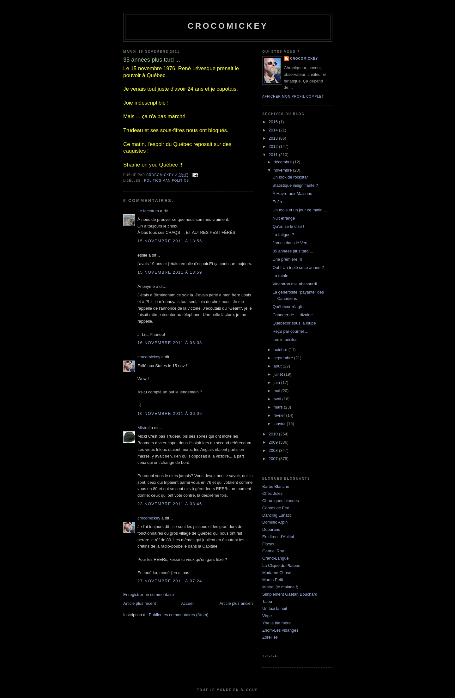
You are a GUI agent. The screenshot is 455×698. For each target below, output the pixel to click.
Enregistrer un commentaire (148, 594)
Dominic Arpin (275, 522)
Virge (267, 615)
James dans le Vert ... (292, 242)
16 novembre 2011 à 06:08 (169, 342)
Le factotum (148, 211)
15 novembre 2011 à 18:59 (169, 272)
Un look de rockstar (290, 177)
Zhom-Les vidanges (280, 630)
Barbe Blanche (275, 486)
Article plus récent (139, 603)
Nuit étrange (283, 218)
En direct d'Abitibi (278, 536)
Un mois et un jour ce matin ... (299, 210)
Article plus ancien (236, 603)
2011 (274, 154)
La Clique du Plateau (281, 565)
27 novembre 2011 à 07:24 (169, 581)
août (278, 366)
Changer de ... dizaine (292, 315)
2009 (274, 442)
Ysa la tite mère (276, 623)
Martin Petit (272, 579)
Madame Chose (276, 572)
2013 (274, 138)
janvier (280, 423)
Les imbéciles (284, 339)
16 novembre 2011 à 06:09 (169, 413)
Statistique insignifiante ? (295, 185)
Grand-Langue (275, 558)
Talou (267, 601)
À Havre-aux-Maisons (292, 193)
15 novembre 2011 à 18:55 (169, 241)
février (280, 415)
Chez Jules (272, 493)
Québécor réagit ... (289, 306)
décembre (283, 162)
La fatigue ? (283, 234)
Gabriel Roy (273, 551)
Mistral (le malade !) (280, 587)
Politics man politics (166, 180)
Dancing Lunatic (277, 515)
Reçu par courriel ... (290, 331)
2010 (274, 434)
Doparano (271, 529)
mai (278, 390)
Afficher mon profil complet (293, 96)
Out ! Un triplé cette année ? (298, 267)
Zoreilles (270, 637)
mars (279, 407)
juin (277, 382)
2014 (274, 130)
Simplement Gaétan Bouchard (289, 594)
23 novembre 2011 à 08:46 (169, 503)
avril (278, 399)
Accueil (187, 603)
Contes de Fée (275, 508)
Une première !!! (287, 259)
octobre (281, 349)
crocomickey (227, 26)
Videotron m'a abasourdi (294, 284)
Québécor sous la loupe (294, 323)
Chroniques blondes (280, 500)
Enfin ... (279, 201)
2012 (274, 146)
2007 (274, 458)
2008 (274, 450)
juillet (279, 374)
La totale (280, 275)
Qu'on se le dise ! (288, 226)
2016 (274, 121)
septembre (284, 357)
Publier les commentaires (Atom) (179, 614)
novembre (283, 170)
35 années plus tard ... (292, 251)
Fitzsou (269, 544)
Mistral (143, 427)
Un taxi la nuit (274, 608)
